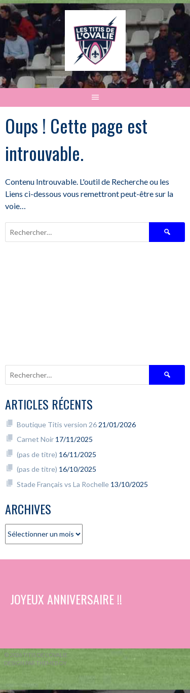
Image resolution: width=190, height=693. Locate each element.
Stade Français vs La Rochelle (63, 484)
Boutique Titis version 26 (57, 424)
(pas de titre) (37, 454)
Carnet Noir (35, 439)
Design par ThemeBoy (35, 663)
